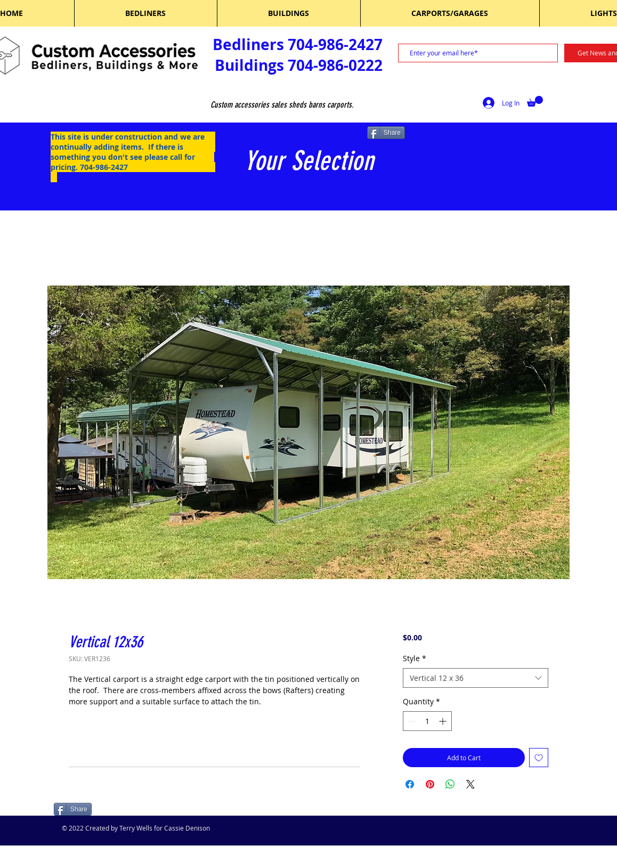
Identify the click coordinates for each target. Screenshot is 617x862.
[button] (535, 101)
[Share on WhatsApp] (450, 784)
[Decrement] (411, 721)
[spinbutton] (427, 721)
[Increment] (443, 721)
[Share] (386, 132)
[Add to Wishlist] (538, 757)
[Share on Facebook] (409, 784)
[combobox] (475, 678)
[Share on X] (470, 784)
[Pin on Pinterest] (430, 784)
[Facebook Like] (121, 810)
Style (414, 658)
